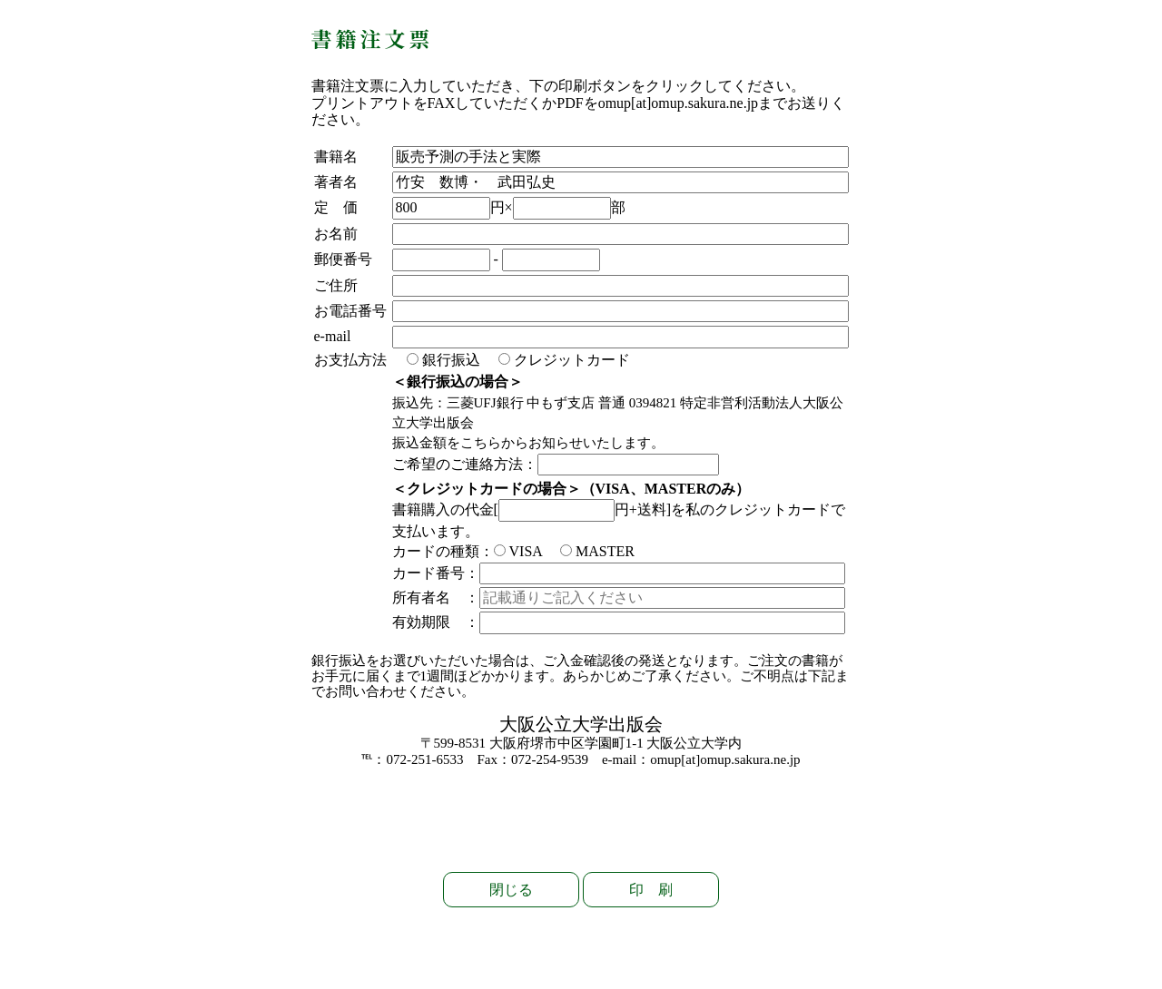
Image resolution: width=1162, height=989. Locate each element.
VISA (518, 551)
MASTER (597, 551)
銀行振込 (443, 359)
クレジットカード (564, 359)
